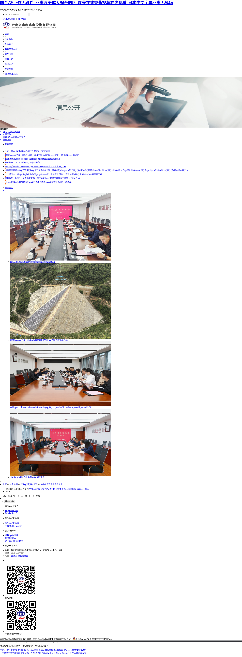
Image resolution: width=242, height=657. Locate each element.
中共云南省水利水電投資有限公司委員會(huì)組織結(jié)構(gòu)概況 (59, 489)
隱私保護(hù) (11, 538)
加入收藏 (22, 19)
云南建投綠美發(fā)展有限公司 (23, 641)
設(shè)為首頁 (9, 19)
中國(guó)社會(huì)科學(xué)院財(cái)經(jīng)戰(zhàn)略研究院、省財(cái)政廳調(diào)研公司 (50, 407)
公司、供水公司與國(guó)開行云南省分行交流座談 (27, 151)
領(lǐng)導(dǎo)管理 (29, 484)
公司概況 (9, 39)
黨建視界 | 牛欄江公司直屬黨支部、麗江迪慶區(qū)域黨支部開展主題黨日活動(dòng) (42, 178)
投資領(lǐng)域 (11, 49)
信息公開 (9, 54)
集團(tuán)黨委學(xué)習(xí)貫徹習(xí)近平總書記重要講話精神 (32, 159)
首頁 (7, 34)
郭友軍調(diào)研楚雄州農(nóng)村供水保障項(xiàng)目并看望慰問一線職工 (38, 182)
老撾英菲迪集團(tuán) (48, 641)
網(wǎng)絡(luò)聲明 (14, 541)
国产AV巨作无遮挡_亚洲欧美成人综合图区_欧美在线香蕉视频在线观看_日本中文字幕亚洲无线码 (86, 2)
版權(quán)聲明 (11, 535)
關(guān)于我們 (11, 511)
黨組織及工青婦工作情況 (51, 484)
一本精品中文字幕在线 (10, 653)
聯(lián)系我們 (11, 513)
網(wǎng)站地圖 (12, 523)
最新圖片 (9, 188)
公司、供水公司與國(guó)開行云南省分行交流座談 (32, 262)
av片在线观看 (80, 653)
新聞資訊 (9, 44)
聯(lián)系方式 (11, 74)
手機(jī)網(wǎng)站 (13, 526)
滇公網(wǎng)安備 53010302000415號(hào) (92, 639)
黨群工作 (9, 59)
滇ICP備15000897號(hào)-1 (59, 639)
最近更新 (9, 144)
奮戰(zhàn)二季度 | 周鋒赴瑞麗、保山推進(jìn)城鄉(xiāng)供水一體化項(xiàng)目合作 (42, 155)
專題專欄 (9, 69)
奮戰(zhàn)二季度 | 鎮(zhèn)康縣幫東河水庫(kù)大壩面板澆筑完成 (39, 340)
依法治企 (9, 64)
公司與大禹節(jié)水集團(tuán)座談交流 (27, 477)
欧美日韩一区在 (28, 653)
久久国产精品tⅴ (42, 653)
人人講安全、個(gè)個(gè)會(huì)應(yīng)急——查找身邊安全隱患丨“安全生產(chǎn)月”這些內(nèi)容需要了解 (53, 174)
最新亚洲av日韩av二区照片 (61, 653)
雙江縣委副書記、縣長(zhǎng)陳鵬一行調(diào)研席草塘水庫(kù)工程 (35, 166)
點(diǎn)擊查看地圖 (19, 556)
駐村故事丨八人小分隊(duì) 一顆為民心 (22, 162)
